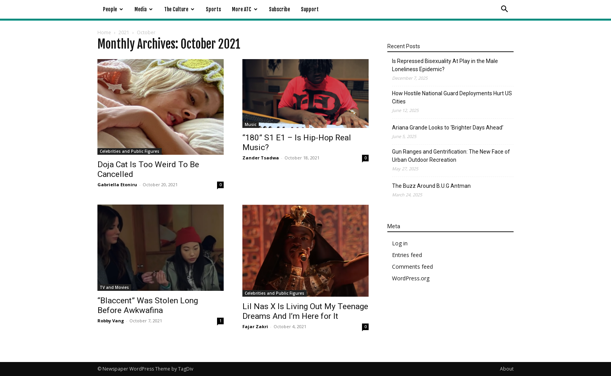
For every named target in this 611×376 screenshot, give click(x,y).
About (507, 369)
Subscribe (279, 9)
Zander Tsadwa (260, 158)
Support (310, 9)
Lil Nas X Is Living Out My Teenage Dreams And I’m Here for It (305, 311)
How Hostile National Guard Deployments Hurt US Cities (452, 97)
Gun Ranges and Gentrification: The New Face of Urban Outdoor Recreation (451, 156)
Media (143, 9)
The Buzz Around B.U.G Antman (431, 186)
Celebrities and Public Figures (129, 151)
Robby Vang (110, 321)
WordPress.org (410, 278)
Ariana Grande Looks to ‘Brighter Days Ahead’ (447, 127)
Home (104, 32)
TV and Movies (114, 287)
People (113, 9)
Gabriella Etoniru (117, 184)
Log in (400, 243)
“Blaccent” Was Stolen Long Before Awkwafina (147, 305)
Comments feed (412, 266)
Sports (213, 9)
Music (250, 124)
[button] (504, 10)
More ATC (245, 9)
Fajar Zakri (255, 326)
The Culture (179, 9)
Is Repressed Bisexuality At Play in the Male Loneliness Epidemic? (445, 65)
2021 (123, 32)
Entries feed (407, 255)
